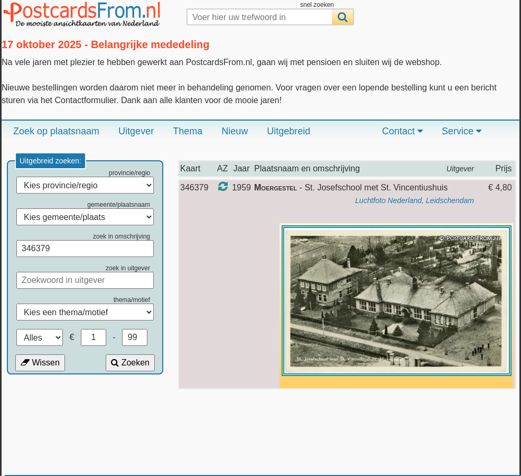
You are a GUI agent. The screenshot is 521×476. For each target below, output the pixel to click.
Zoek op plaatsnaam (56, 131)
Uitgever (136, 131)
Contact (402, 131)
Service (461, 131)
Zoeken (130, 362)
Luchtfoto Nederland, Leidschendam (414, 200)
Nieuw (234, 131)
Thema (187, 131)
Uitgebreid (288, 131)
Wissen (40, 362)
